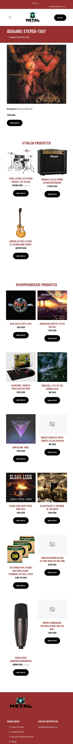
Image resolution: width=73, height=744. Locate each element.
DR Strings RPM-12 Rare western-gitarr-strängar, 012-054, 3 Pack (21, 570)
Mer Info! (14, 123)
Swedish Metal (17, 732)
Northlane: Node (21, 447)
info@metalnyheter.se (57, 6)
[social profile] (40, 3)
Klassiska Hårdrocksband (22, 736)
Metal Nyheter (17, 727)
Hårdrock (28, 109)
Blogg (14, 741)
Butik (60, 17)
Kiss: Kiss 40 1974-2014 (21, 323)
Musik (20, 109)
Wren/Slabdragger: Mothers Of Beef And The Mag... (52, 626)
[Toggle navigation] (10, 17)
